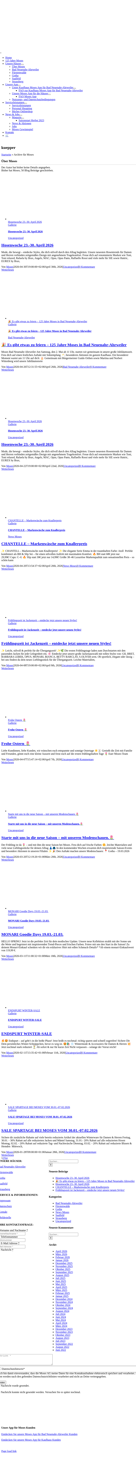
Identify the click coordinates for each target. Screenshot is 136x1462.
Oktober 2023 (62, 1335)
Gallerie (12, 224)
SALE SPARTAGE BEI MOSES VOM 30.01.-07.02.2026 (39, 1107)
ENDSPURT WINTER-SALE (24, 1010)
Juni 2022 (60, 1350)
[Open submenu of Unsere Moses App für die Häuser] (49, 94)
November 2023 (64, 1332)
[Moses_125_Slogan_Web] (68, 40)
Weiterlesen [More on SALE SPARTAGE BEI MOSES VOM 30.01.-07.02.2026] (7, 1155)
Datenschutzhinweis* (13, 1370)
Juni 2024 (60, 1317)
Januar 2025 (61, 1296)
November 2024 (64, 1302)
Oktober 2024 (62, 1305)
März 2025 (61, 1290)
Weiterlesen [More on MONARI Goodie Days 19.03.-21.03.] (7, 959)
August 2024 (62, 1311)
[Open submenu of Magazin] (22, 118)
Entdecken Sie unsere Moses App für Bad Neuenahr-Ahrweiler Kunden (39, 1436)
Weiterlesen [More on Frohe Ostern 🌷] (7, 762)
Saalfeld (59, 1215)
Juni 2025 (60, 1281)
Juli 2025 (60, 1278)
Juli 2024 (60, 1314)
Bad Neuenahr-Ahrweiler (21, 337)
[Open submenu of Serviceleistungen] (25, 103)
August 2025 (62, 1275)
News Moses (15, 536)
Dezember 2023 (63, 1329)
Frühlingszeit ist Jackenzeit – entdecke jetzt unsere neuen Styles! (42, 620)
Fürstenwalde (62, 1206)
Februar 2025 (62, 1293)
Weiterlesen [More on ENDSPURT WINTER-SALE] (7, 1055)
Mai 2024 (60, 1320)
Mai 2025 (60, 1284)
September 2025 (64, 1272)
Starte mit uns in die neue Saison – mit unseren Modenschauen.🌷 (43, 814)
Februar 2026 (62, 1257)
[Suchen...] (63, 1161)
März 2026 (61, 1254)
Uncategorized (15, 238)
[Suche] (51, 1165)
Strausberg (61, 1218)
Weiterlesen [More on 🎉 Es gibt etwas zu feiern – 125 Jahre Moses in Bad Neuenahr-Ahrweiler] (7, 369)
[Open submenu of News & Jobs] (20, 115)
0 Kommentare (87, 266)
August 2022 (62, 1347)
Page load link (9, 1453)
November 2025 (64, 1266)
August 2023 (62, 1338)
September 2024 (64, 1308)
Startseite (6, 154)
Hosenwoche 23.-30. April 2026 (25, 221)
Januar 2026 (61, 1260)
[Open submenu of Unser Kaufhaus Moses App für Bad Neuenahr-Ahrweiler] (74, 88)
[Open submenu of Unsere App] (19, 85)
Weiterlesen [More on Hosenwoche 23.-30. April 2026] (7, 269)
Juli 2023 (60, 1341)
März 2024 (61, 1326)
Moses (9, 266)
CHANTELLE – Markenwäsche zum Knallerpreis (35, 520)
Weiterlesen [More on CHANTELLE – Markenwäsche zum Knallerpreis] (7, 568)
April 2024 (61, 1323)
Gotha (58, 1209)
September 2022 (64, 1344)
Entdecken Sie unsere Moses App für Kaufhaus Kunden (31, 1441)
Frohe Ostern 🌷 (17, 720)
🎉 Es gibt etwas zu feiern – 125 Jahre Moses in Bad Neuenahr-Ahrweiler (47, 321)
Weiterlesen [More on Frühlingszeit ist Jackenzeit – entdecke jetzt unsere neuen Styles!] (7, 668)
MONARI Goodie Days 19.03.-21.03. (28, 911)
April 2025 (61, 1287)
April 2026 (61, 1251)
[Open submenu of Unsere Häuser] (22, 64)
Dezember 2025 (63, 1263)
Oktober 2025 (62, 1269)
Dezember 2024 (63, 1299)
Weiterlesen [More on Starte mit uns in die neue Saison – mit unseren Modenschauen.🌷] (7, 859)
